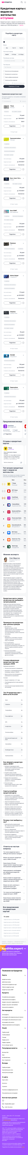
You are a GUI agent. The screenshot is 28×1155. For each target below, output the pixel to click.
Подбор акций (5, 1032)
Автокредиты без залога (8, 1022)
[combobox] (14, 60)
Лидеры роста (5, 1039)
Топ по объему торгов (7, 1045)
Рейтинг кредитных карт (8, 987)
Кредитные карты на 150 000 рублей (11, 919)
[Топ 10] (14, 47)
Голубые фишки (6, 1034)
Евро (3, 1055)
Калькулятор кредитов (7, 1007)
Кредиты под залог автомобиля (10, 1004)
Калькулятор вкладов (7, 1072)
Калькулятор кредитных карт (9, 984)
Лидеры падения (6, 1042)
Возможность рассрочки (10, 74)
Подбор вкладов (6, 1067)
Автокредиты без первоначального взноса (12, 1017)
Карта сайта (5, 1079)
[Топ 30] (21, 47)
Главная (4, 941)
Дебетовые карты (6, 982)
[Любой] (6, 54)
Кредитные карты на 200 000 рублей (11, 922)
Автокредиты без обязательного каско (11, 1019)
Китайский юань (6, 1057)
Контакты (4, 1083)
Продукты (10, 941)
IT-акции (4, 1037)
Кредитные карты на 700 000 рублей (11, 925)
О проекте (4, 1086)
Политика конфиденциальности (10, 1089)
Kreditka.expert (7, 1120)
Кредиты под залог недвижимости (10, 1002)
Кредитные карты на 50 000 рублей (11, 935)
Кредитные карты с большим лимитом (12, 930)
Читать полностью (8, 462)
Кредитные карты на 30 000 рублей (11, 933)
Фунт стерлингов (6, 1060)
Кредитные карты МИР (7, 989)
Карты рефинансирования (10, 77)
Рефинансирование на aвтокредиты (11, 1024)
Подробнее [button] (12, 126)
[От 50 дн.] (14, 54)
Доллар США (5, 1052)
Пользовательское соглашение (9, 1093)
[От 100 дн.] (21, 54)
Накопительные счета (7, 1070)
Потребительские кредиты (8, 997)
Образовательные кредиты (9, 999)
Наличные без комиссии (10, 80)
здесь (23, 1147)
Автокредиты (5, 1014)
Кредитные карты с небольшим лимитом (12, 927)
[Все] (6, 47)
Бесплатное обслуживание (10, 71)
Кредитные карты (19, 941)
